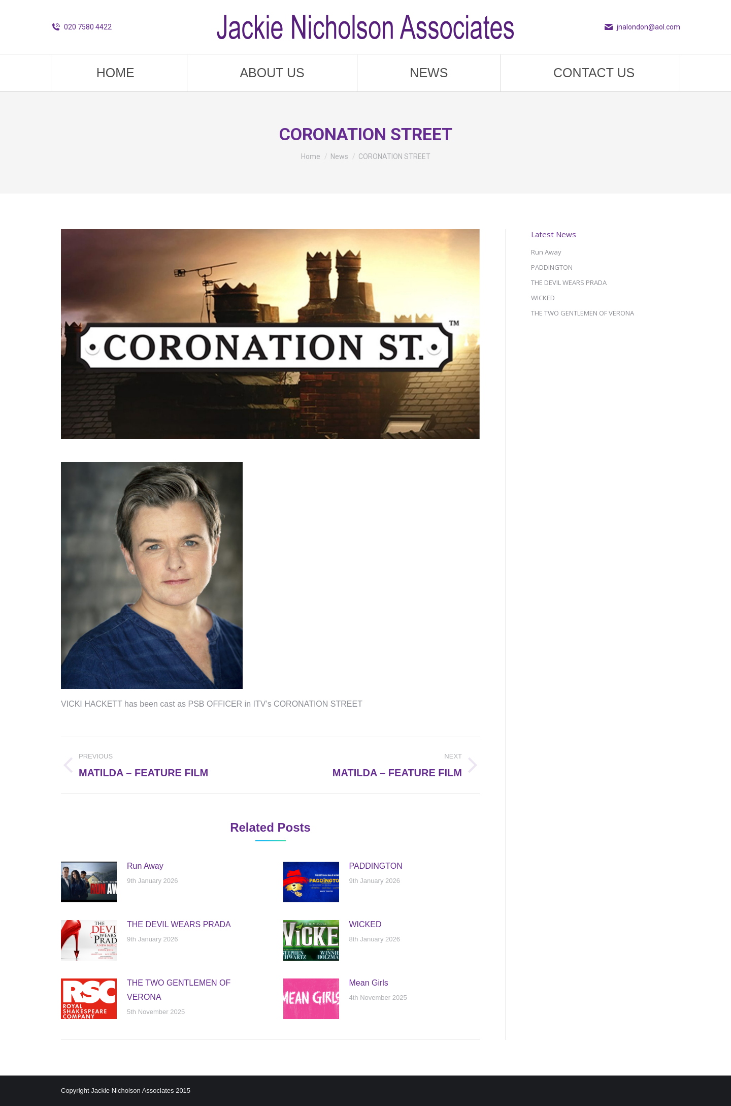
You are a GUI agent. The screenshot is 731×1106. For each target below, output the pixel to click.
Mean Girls (368, 982)
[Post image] (89, 882)
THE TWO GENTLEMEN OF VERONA (178, 989)
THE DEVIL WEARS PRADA (179, 924)
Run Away (145, 866)
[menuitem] (115, 73)
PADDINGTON (376, 866)
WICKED (365, 924)
